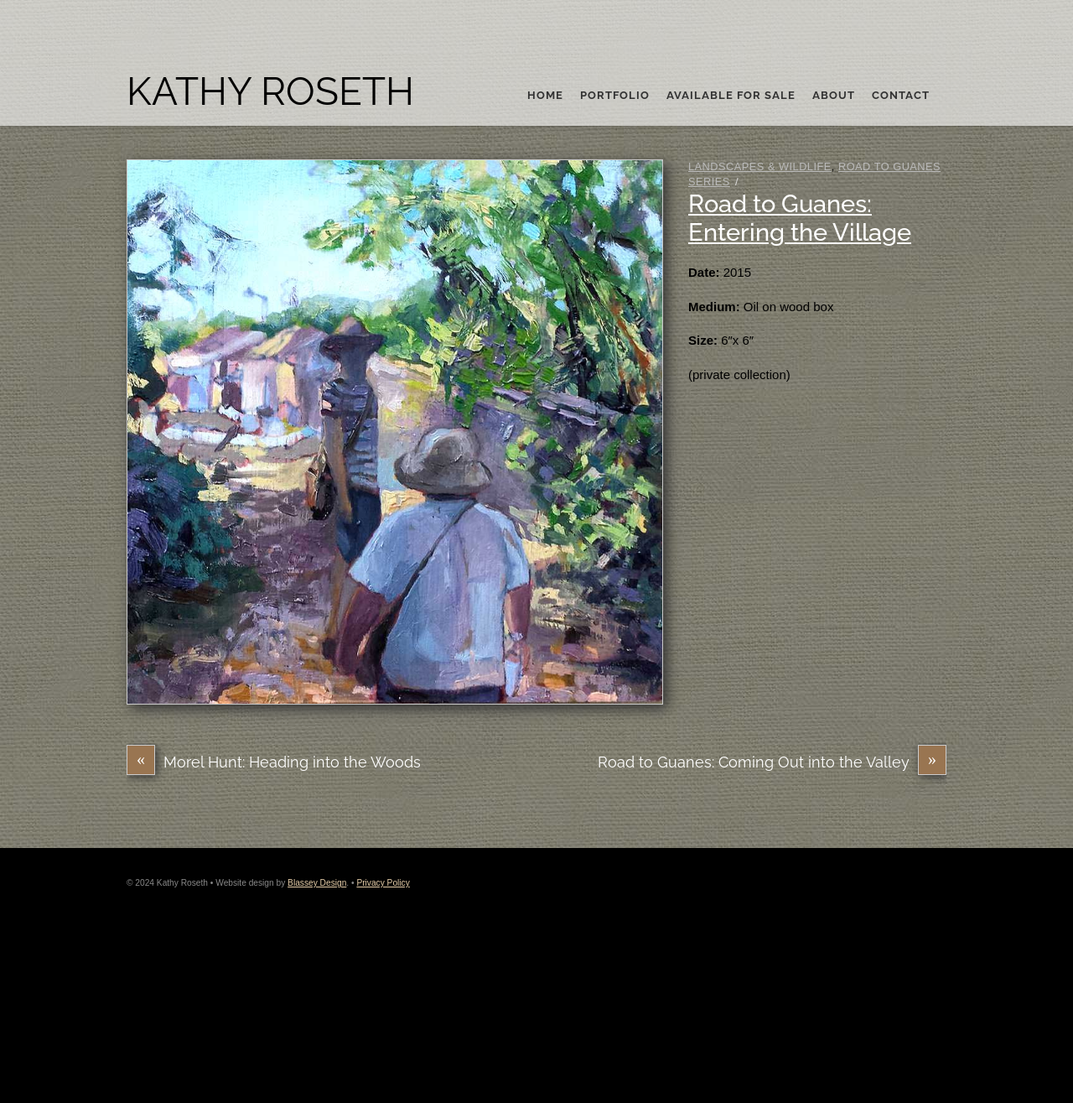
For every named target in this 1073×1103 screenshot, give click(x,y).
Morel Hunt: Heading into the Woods (274, 762)
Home (545, 95)
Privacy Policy (382, 882)
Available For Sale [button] (731, 95)
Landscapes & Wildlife (760, 166)
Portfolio (615, 95)
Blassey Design (317, 882)
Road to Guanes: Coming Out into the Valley (772, 762)
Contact (901, 95)
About (833, 95)
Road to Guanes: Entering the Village (799, 218)
